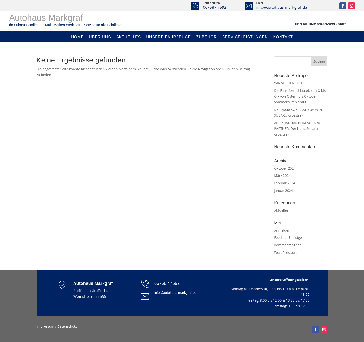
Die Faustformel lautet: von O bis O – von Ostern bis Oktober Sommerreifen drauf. (300, 96)
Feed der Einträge (288, 237)
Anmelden (282, 230)
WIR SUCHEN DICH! (289, 83)
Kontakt (283, 37)
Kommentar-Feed (288, 245)
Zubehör (206, 37)
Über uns (100, 37)
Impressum (45, 326)
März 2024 (282, 175)
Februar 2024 (284, 183)
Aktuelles (128, 37)
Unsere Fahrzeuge (168, 37)
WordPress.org (285, 252)
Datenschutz (67, 326)
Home (77, 37)
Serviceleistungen (245, 37)
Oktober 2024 (285, 168)
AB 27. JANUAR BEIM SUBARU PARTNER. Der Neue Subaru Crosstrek (297, 128)
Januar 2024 (283, 190)
